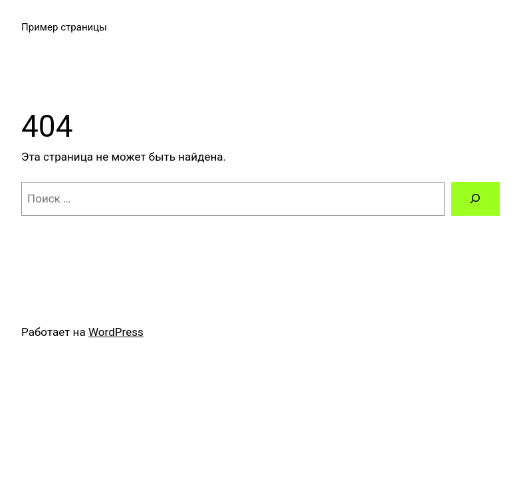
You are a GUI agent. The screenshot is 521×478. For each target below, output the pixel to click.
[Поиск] (475, 199)
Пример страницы (64, 27)
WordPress (116, 332)
